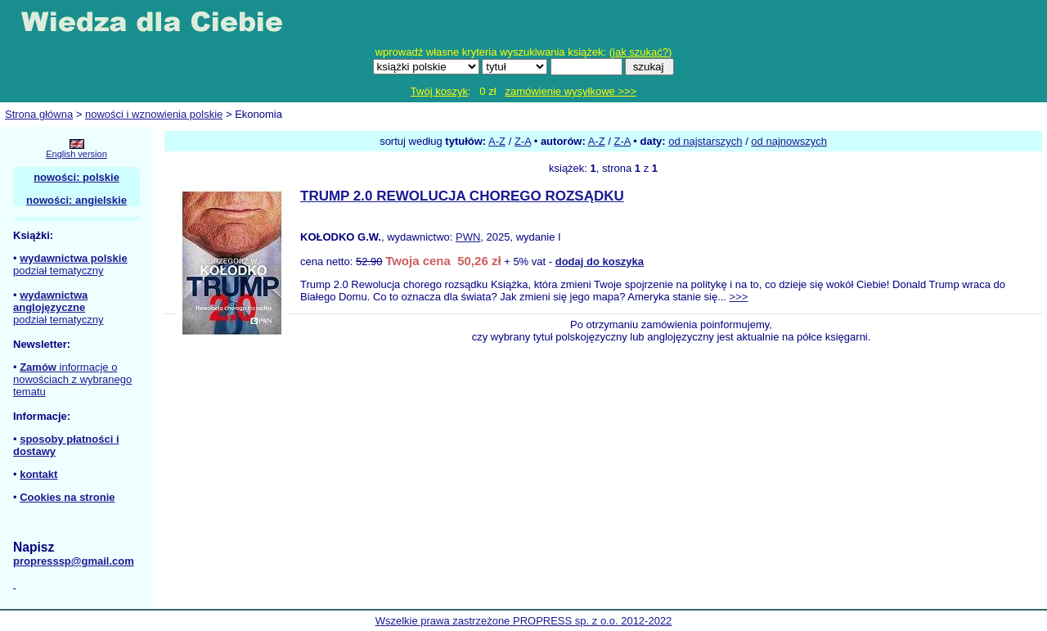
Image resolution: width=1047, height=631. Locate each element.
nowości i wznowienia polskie (153, 114)
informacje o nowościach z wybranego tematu (72, 379)
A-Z (497, 141)
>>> (739, 297)
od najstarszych (705, 141)
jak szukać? (640, 52)
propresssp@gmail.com (73, 561)
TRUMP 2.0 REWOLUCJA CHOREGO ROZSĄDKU (462, 196)
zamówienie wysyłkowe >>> (570, 91)
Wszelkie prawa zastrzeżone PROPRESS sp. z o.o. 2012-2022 (523, 621)
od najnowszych (789, 141)
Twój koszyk (439, 91)
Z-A (523, 141)
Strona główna (39, 114)
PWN (468, 237)
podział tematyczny (58, 270)
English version (76, 154)
